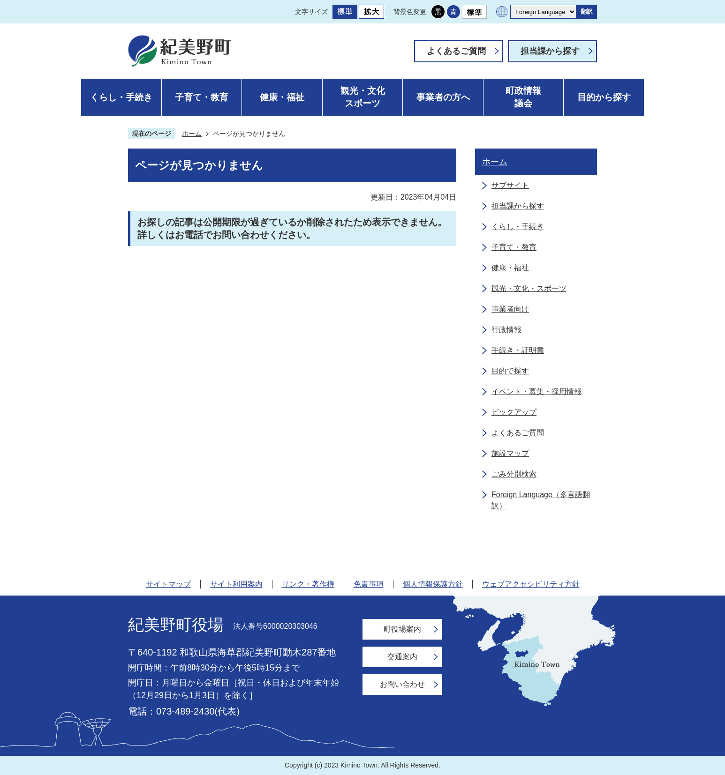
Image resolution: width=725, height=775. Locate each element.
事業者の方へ (443, 97)
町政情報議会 (523, 97)
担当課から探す (550, 51)
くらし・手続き (121, 97)
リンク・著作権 (308, 584)
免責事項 (369, 584)
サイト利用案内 (236, 584)
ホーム (192, 133)
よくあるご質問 (456, 51)
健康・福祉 (282, 97)
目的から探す (604, 97)
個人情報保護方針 (433, 584)
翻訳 (587, 11)
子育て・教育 (201, 97)
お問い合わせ (402, 684)
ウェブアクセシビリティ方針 (531, 584)
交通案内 (402, 657)
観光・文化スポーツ (362, 97)
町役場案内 (402, 629)
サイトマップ (168, 584)
